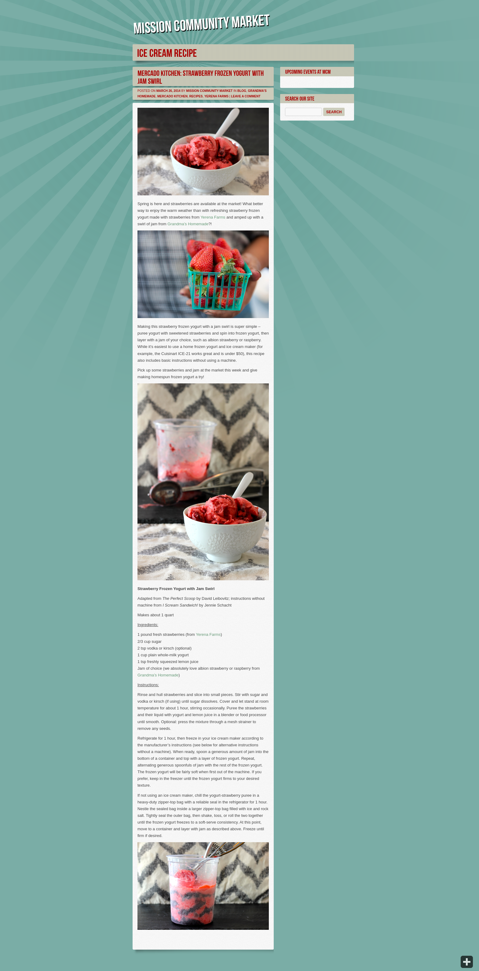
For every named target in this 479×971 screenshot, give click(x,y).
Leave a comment (245, 96)
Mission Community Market (209, 90)
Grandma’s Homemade (187, 224)
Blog (241, 90)
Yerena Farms (216, 96)
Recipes (196, 96)
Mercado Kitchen (172, 96)
